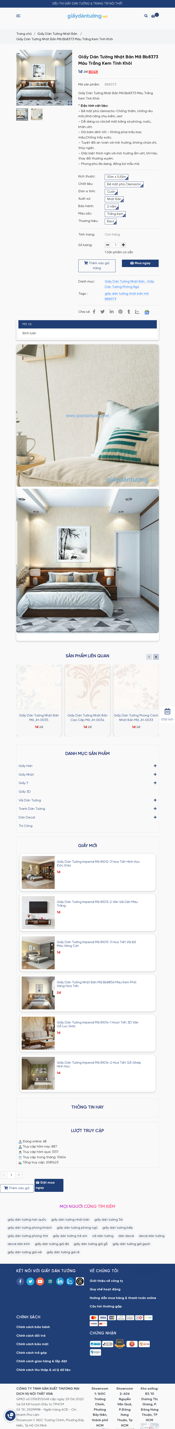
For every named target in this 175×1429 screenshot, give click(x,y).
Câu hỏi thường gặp (106, 1306)
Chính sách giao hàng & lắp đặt (41, 1361)
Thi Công (25, 826)
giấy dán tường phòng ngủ (77, 1228)
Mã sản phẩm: (89, 84)
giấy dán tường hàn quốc (27, 1220)
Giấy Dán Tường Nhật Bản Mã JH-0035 (39, 718)
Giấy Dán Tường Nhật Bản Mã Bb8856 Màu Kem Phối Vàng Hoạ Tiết (96, 984)
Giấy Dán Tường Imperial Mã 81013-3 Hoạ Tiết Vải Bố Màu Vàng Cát (96, 944)
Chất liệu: (85, 184)
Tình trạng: (87, 234)
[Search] (146, 16)
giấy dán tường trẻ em (70, 1236)
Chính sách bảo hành (33, 1327)
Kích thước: (86, 176)
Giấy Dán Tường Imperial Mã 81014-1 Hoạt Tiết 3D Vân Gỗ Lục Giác (97, 1024)
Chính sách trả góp (31, 1353)
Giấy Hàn (25, 765)
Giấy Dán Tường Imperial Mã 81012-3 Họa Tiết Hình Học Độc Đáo (98, 863)
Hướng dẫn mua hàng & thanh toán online (123, 1298)
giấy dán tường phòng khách (30, 1228)
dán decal (126, 1236)
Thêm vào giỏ (17, 1188)
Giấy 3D (25, 792)
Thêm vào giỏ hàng (97, 265)
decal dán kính (19, 1244)
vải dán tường (102, 1236)
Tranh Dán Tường (32, 808)
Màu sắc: (85, 213)
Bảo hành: (86, 206)
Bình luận (29, 333)
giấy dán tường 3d (108, 1220)
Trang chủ (24, 34)
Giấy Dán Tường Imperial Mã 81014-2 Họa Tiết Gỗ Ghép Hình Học (99, 1064)
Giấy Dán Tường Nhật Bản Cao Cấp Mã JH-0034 (87, 718)
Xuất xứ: (84, 198)
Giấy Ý (23, 783)
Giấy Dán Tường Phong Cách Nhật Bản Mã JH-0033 (136, 718)
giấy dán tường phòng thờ (28, 1236)
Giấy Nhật (26, 774)
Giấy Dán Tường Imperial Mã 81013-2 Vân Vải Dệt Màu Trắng (97, 903)
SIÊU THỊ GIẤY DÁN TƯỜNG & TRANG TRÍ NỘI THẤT (87, 3)
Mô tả (27, 324)
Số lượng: (85, 245)
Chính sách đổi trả (30, 1336)
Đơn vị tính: (86, 191)
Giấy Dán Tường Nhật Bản (57, 34)
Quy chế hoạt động (105, 1289)
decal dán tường (151, 1236)
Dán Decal (27, 817)
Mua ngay (140, 263)
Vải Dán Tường (30, 800)
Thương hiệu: (88, 221)
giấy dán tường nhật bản (70, 1220)
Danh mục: (86, 281)
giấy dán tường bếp (117, 1228)
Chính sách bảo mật (32, 1344)
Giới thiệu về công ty (106, 1281)
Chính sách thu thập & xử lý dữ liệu (43, 1370)
